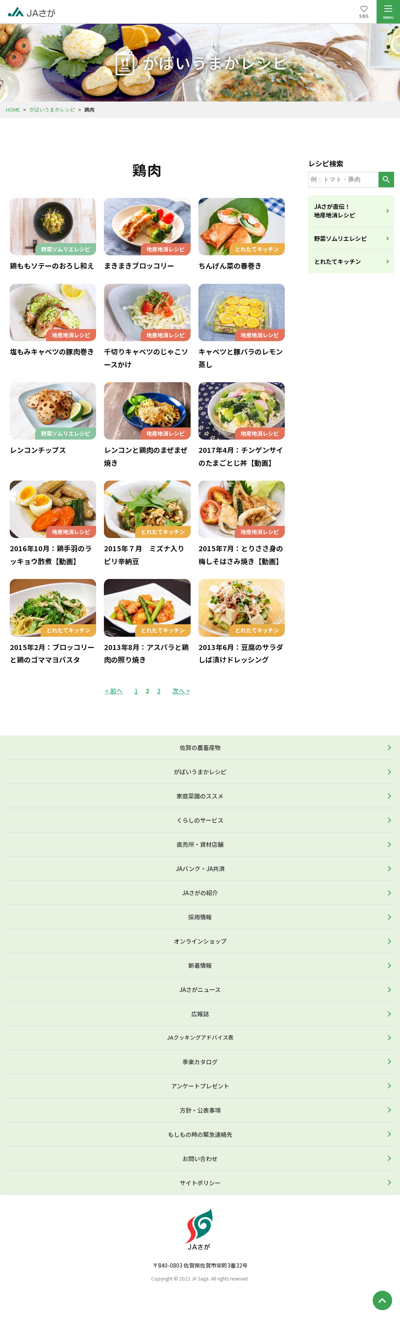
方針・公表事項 (200, 1110)
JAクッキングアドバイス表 (200, 1037)
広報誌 (200, 1014)
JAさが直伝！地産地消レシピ (334, 210)
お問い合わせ (200, 1158)
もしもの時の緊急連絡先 (200, 1134)
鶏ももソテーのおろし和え (52, 265)
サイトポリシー (200, 1183)
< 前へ (114, 690)
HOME (13, 109)
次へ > (181, 690)
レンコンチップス (38, 450)
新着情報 (200, 965)
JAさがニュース (200, 989)
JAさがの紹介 (200, 893)
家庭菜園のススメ (200, 796)
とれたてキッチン (337, 261)
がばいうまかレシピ (52, 109)
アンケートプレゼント (200, 1086)
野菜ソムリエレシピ (340, 238)
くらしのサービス (200, 820)
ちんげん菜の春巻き (230, 265)
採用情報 (200, 917)
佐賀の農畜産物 (200, 747)
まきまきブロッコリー (139, 265)
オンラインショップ (200, 941)
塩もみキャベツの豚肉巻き (52, 351)
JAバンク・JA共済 (200, 868)
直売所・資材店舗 (200, 844)
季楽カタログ (200, 1062)
